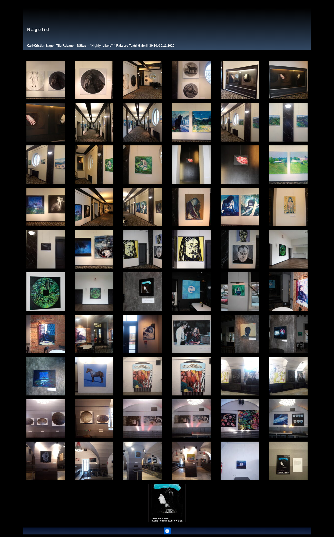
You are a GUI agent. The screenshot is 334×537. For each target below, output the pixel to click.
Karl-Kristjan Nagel (40, 45)
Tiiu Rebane (65, 45)
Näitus (81, 45)
